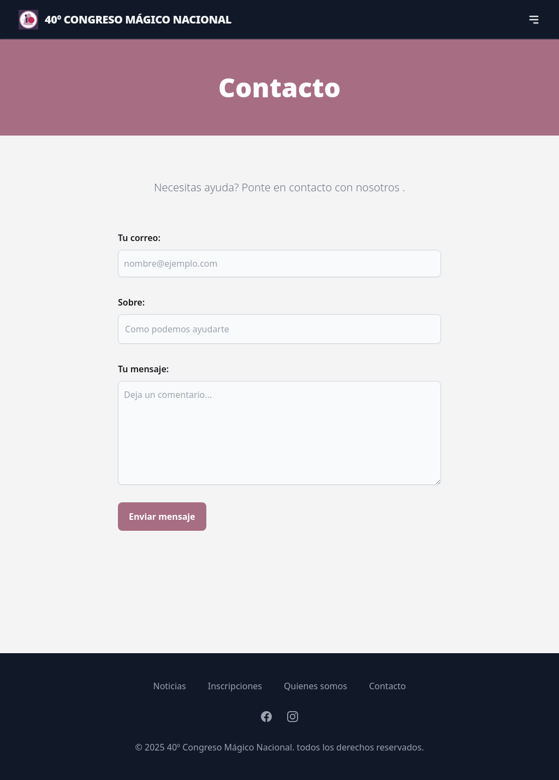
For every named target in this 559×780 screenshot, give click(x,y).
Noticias (169, 686)
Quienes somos (315, 686)
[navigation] (533, 19)
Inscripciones (235, 686)
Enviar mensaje (162, 517)
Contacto (387, 686)
